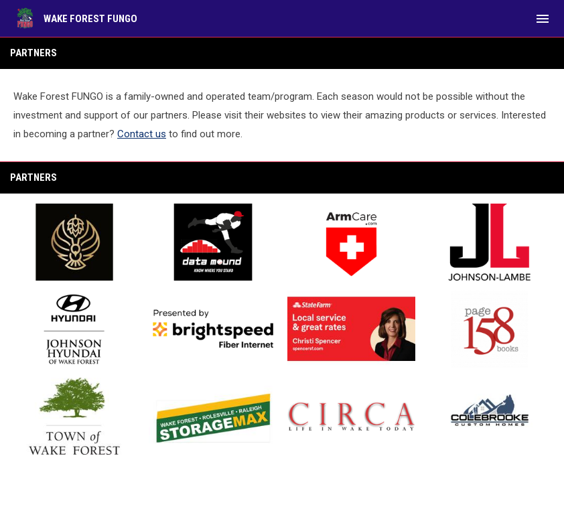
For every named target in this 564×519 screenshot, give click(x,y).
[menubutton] (543, 19)
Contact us (141, 134)
